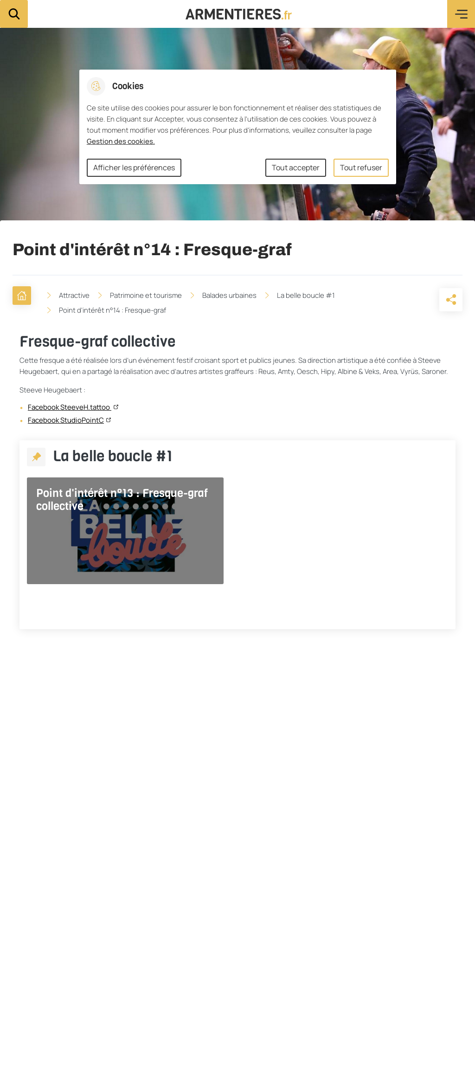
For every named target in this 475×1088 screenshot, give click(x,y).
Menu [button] (461, 14)
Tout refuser (361, 167)
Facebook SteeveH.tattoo (69, 407)
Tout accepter (296, 167)
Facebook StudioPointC (66, 420)
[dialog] (237, 127)
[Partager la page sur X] (453, 299)
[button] (401, 299)
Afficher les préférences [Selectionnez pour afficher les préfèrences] (134, 167)
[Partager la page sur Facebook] (427, 299)
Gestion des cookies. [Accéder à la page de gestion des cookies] (121, 141)
